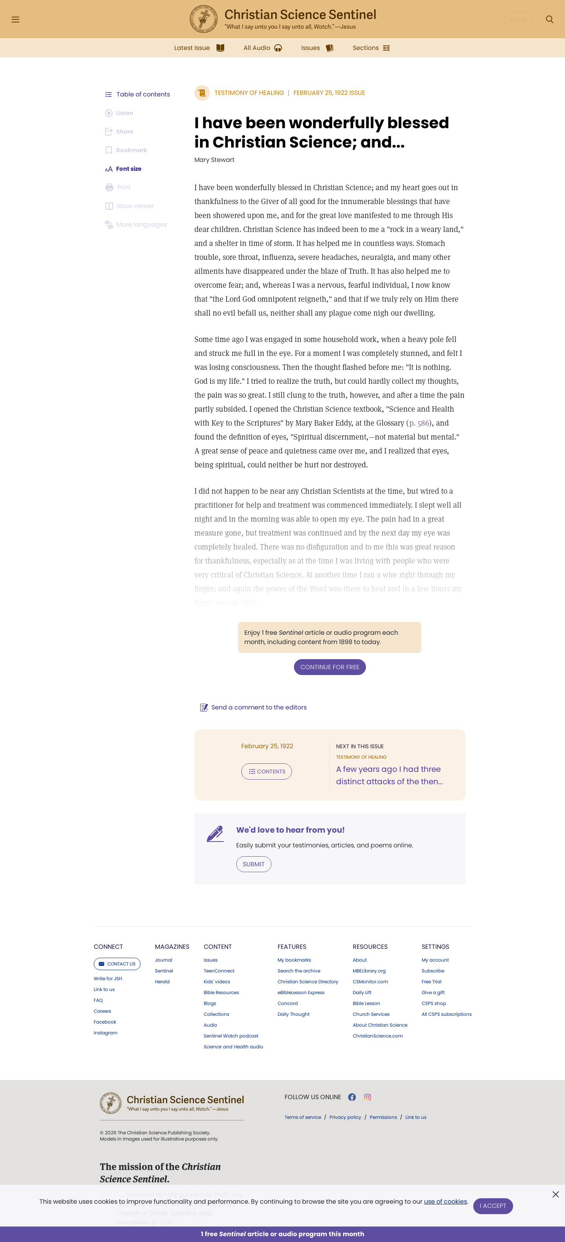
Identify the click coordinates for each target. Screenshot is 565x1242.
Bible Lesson (366, 1002)
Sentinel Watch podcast (231, 1035)
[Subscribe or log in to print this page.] (119, 187)
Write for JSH (108, 978)
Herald (162, 981)
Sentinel (164, 970)
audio (233, 1046)
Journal (163, 959)
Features (292, 945)
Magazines (172, 945)
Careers (102, 1010)
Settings (435, 945)
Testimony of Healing (245, 92)
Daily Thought (293, 1013)
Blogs (210, 1002)
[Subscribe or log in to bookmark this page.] (127, 150)
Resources (370, 945)
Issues (211, 959)
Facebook (105, 1021)
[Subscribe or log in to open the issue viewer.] (131, 206)
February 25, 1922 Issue (325, 92)
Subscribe (433, 970)
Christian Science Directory (308, 981)
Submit (250, 863)
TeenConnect (219, 970)
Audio (210, 1024)
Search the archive (299, 970)
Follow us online (313, 1096)
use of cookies (445, 1203)
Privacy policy (345, 1116)
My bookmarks (294, 959)
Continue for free (328, 666)
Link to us (104, 988)
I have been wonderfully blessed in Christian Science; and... (327, 132)
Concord (288, 1002)
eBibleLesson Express (301, 991)
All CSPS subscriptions (447, 1013)
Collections (216, 1013)
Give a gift (433, 991)
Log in (518, 19)
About (360, 959)
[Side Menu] (15, 19)
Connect (108, 945)
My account (435, 959)
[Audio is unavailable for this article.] (121, 113)
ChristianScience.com (378, 1035)
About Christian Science (380, 1024)
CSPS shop (434, 1002)
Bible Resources (221, 991)
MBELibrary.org (369, 970)
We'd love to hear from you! (286, 829)
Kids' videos (217, 981)
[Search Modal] (549, 19)
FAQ (98, 999)
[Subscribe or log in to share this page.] (121, 131)
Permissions (383, 1116)
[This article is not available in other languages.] (137, 224)
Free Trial (431, 981)
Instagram (105, 1032)
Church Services (371, 1013)
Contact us (117, 963)
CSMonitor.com (370, 981)
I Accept (494, 1206)
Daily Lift (362, 991)
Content (218, 945)
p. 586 (415, 423)
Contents (263, 770)
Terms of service (303, 1116)
